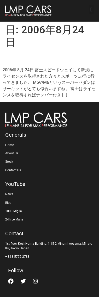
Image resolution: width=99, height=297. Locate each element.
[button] (91, 9)
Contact (14, 233)
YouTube (15, 184)
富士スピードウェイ (41, 58)
